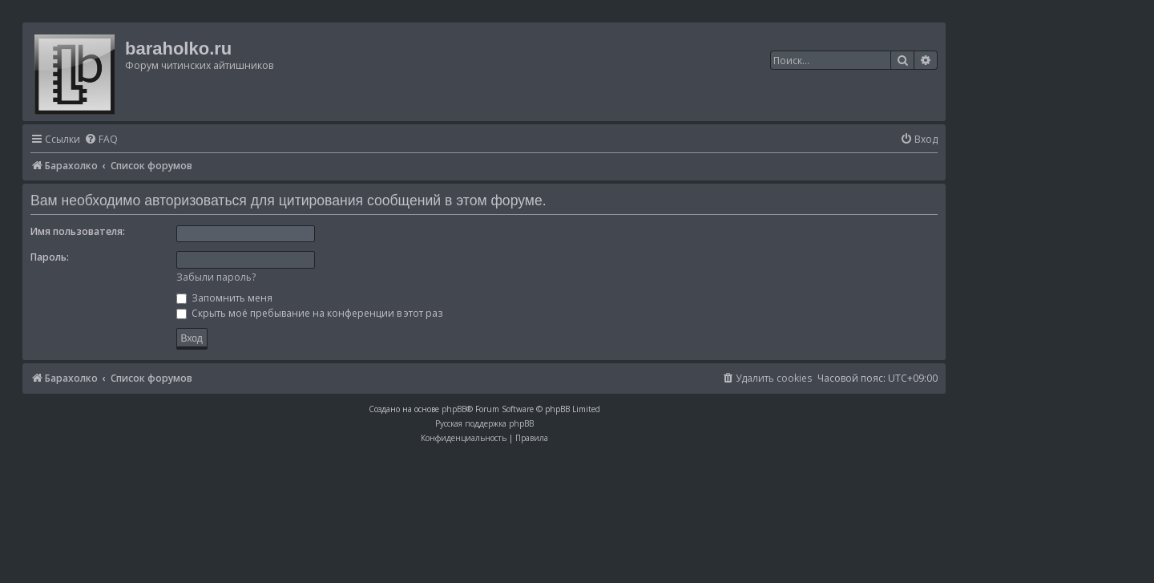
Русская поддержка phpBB (484, 423)
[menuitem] (101, 140)
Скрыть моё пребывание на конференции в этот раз (309, 313)
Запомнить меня (224, 298)
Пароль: (49, 257)
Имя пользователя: (77, 231)
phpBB (454, 409)
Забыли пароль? (216, 277)
